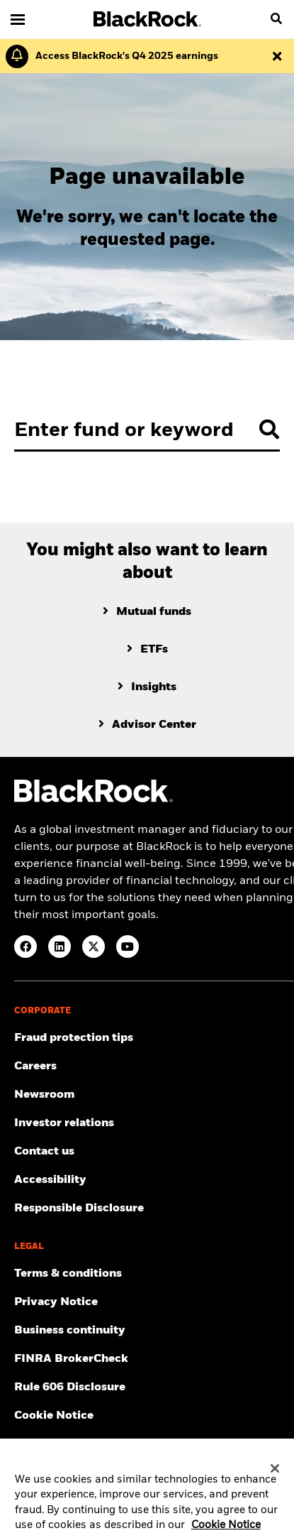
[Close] (274, 1474)
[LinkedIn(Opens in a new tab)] (59, 946)
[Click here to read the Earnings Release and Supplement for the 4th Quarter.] (123, 56)
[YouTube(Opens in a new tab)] (127, 946)
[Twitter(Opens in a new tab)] (93, 946)
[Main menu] (17, 19)
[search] (276, 19)
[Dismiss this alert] (277, 56)
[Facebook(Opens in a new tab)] (25, 946)
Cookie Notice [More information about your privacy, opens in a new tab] (226, 1531)
